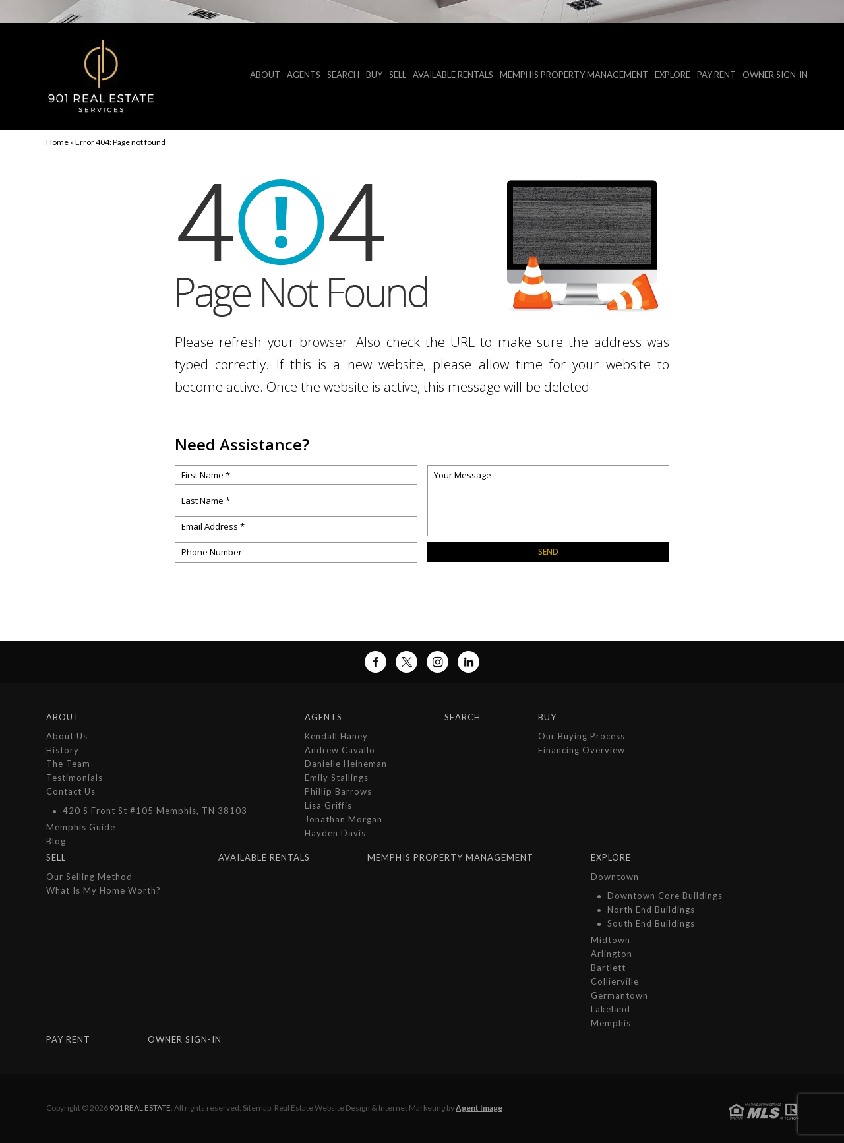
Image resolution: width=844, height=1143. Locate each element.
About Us (67, 736)
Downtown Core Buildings (665, 895)
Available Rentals (453, 74)
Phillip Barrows (338, 791)
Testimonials (74, 777)
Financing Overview (581, 750)
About (265, 74)
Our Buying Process (581, 736)
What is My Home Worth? (103, 890)
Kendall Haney (336, 736)
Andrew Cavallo (340, 750)
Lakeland (610, 1009)
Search (343, 74)
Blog (56, 841)
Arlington (611, 953)
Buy (374, 74)
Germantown (619, 995)
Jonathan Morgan (343, 819)
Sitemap (257, 1108)
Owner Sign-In (775, 74)
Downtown (615, 876)
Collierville (615, 981)
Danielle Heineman (346, 763)
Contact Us (71, 791)
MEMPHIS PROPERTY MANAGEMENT (574, 74)
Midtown (610, 940)
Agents (303, 74)
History (62, 750)
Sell (397, 74)
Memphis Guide (80, 827)
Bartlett (608, 967)
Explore (672, 74)
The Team (68, 763)
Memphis (611, 1023)
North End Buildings (651, 909)
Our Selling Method (89, 876)
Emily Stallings (337, 777)
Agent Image (479, 1108)
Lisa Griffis (328, 805)
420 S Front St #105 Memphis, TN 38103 (155, 810)
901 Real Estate (140, 1108)
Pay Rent (716, 74)
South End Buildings (651, 923)
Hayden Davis (335, 833)
